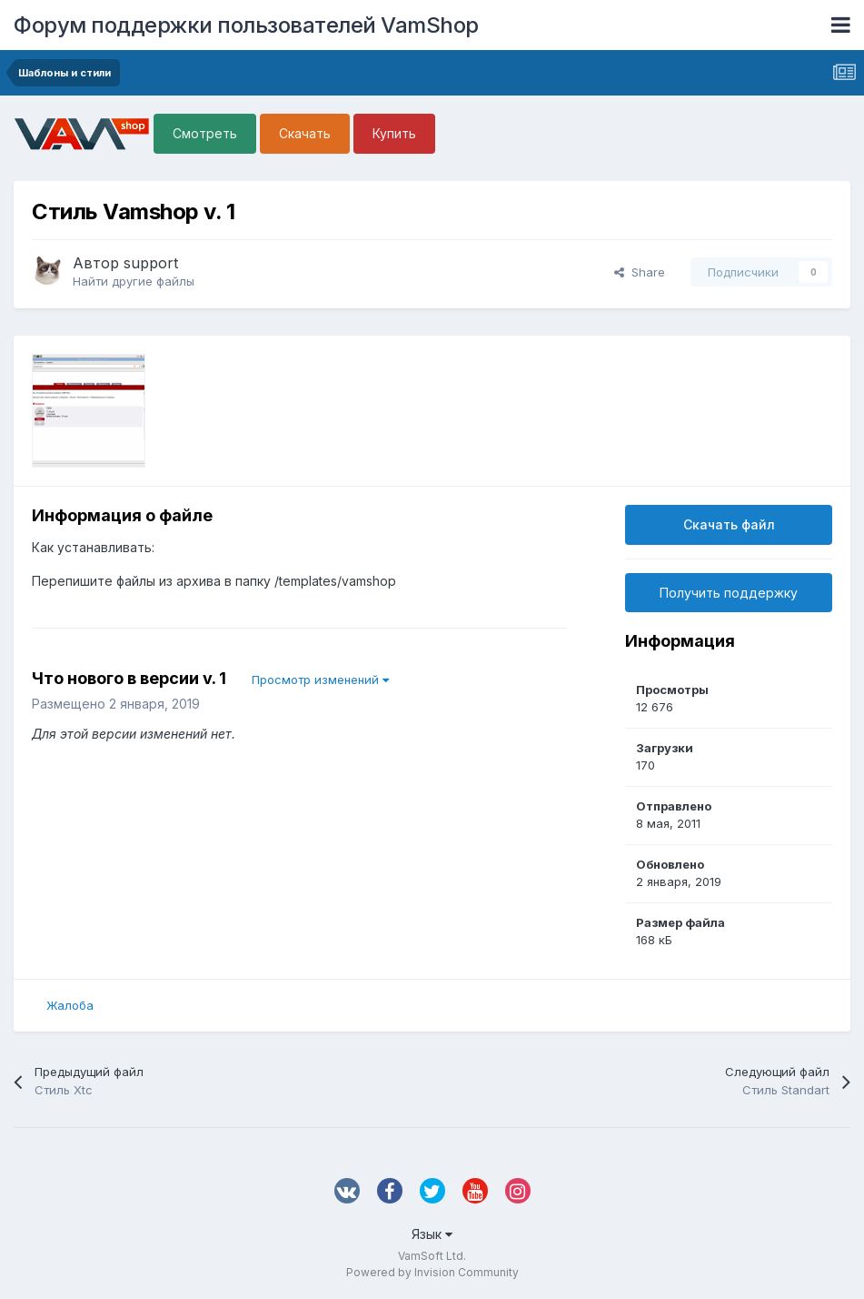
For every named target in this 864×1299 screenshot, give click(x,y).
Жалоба (70, 1005)
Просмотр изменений (320, 679)
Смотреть (205, 133)
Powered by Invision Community (432, 1272)
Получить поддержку (729, 592)
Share (639, 272)
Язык (432, 1234)
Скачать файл (729, 524)
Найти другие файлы (133, 281)
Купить (394, 133)
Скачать (305, 133)
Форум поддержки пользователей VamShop (246, 25)
